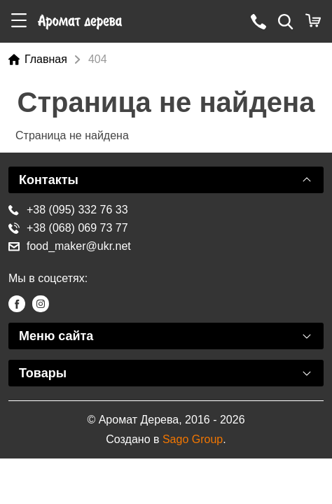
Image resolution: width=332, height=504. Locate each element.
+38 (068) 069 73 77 (68, 228)
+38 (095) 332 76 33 (68, 210)
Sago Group (192, 439)
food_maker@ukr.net (69, 246)
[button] (19, 21)
